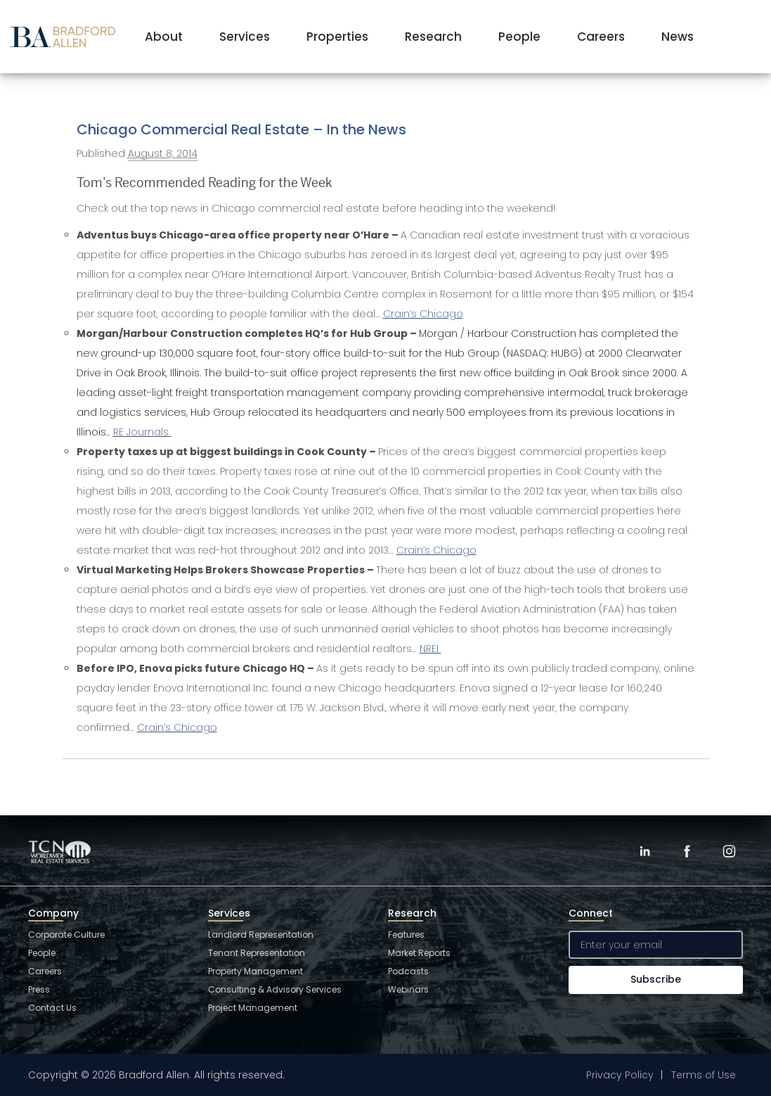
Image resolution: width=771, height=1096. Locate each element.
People (519, 36)
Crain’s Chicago (436, 550)
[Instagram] (729, 851)
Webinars (408, 989)
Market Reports (419, 953)
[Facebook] (687, 851)
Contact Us (52, 1008)
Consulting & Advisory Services (275, 989)
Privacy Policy (620, 1075)
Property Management (255, 971)
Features (406, 935)
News (677, 36)
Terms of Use (703, 1075)
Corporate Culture (66, 935)
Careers (601, 36)
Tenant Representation (256, 953)
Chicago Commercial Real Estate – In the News (241, 129)
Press (39, 989)
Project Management (252, 1008)
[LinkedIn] (644, 851)
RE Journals (141, 432)
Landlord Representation (260, 935)
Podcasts (408, 971)
